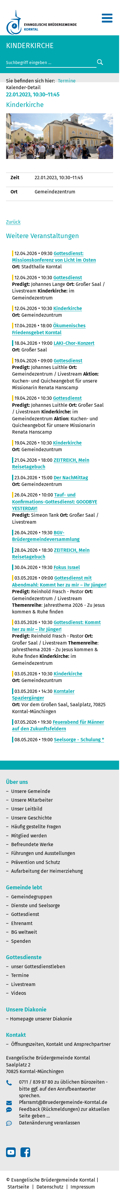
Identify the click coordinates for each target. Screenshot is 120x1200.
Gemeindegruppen (31, 897)
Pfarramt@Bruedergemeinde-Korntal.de (63, 1102)
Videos (18, 993)
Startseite (18, 1187)
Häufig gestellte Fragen (36, 827)
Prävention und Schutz (35, 862)
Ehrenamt (22, 923)
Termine (67, 81)
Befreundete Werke (32, 844)
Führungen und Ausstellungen (43, 853)
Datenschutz (49, 1187)
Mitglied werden (29, 836)
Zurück (13, 222)
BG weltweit (24, 932)
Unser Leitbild (27, 809)
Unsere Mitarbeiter (32, 800)
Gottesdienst (25, 914)
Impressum (83, 1187)
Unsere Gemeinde (30, 791)
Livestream (23, 984)
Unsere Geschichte (31, 818)
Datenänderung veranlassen (49, 1123)
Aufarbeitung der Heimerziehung (47, 871)
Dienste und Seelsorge (35, 905)
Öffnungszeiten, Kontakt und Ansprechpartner (61, 1044)
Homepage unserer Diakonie (41, 1019)
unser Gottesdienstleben (38, 966)
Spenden (21, 941)
